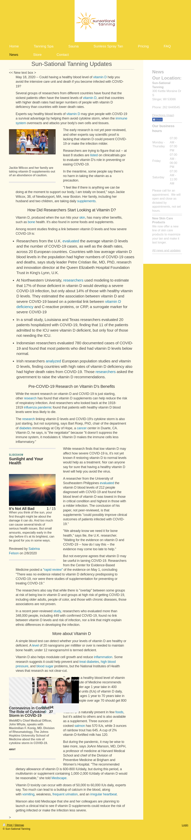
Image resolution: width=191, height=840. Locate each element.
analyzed (53, 361)
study (57, 611)
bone (31, 222)
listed (94, 155)
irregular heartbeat (103, 794)
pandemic (45, 407)
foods (119, 712)
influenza (30, 407)
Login (185, 825)
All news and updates (166, 250)
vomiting (28, 794)
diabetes (25, 428)
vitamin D (100, 77)
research (30, 398)
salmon (79, 726)
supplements (86, 201)
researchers (73, 280)
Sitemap (19, 825)
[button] (12, 160)
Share (157, 119)
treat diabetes (89, 662)
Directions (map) (163, 115)
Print (8, 825)
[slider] (55, 703)
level (35, 645)
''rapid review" (53, 570)
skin (82, 217)
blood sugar (44, 666)
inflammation (103, 657)
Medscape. (59, 778)
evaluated (70, 241)
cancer (82, 428)
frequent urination (65, 794)
